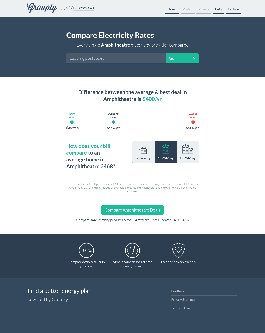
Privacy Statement (184, 300)
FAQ (218, 9)
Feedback (178, 291)
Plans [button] (204, 9)
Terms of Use (180, 308)
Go (171, 58)
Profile (187, 9)
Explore (233, 9)
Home (172, 9)
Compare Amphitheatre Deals (132, 210)
